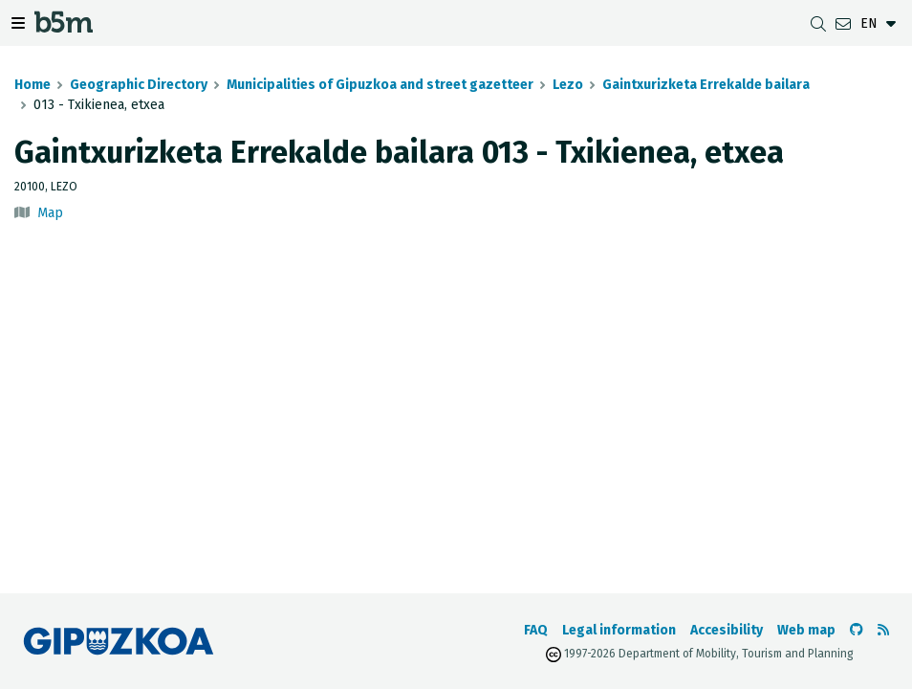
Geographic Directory (138, 85)
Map (50, 213)
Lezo (568, 85)
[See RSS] (883, 630)
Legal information (619, 630)
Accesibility (726, 630)
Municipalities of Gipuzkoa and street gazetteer (380, 85)
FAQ (536, 630)
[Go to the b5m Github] (856, 630)
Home (32, 85)
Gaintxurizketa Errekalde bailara (706, 85)
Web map (806, 630)
